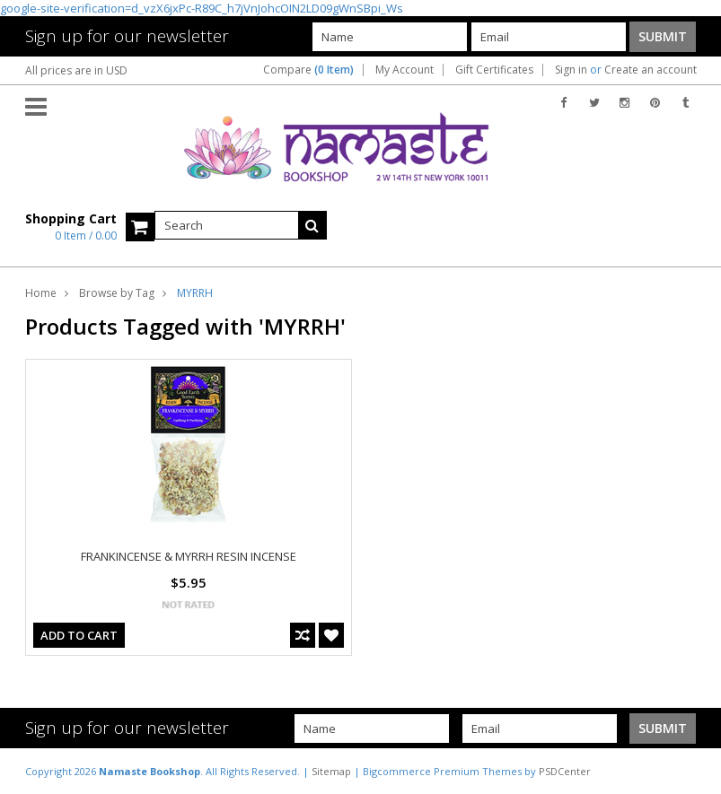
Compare (308, 70)
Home (41, 293)
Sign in (571, 70)
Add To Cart (79, 635)
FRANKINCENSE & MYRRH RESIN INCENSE (188, 556)
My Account (404, 70)
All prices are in (76, 70)
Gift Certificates (494, 70)
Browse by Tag (116, 293)
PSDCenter (565, 771)
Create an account (650, 70)
